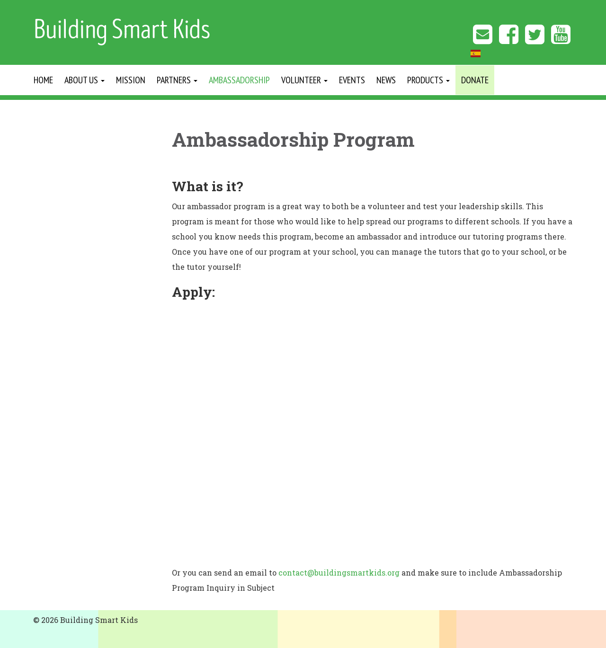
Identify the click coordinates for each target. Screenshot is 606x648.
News (386, 80)
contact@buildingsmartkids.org (339, 572)
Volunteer (304, 80)
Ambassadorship (239, 80)
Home (43, 80)
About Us (84, 80)
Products (428, 80)
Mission (130, 80)
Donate (475, 80)
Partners (177, 80)
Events (352, 80)
